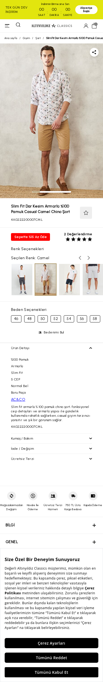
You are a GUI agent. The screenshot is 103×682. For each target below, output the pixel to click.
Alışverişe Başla (86, 9)
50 (43, 318)
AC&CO (18, 399)
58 (95, 318)
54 (69, 318)
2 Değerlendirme (78, 234)
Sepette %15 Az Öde (30, 237)
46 (16, 318)
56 (82, 318)
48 (29, 318)
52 (56, 318)
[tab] (36, 191)
